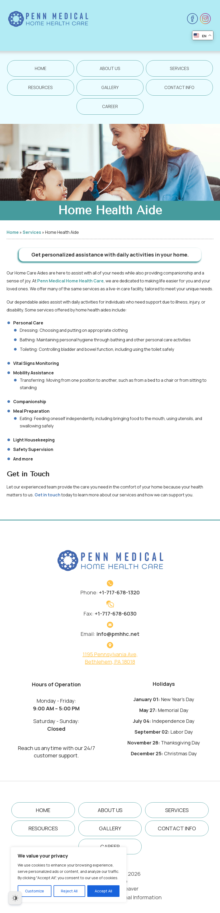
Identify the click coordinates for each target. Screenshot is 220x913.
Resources (40, 87)
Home (40, 68)
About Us (110, 68)
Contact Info (179, 87)
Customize (34, 890)
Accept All (103, 890)
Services (179, 68)
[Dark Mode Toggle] (15, 898)
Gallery (110, 87)
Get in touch (47, 499)
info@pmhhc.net (117, 633)
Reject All (69, 890)
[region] (69, 874)
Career (110, 106)
